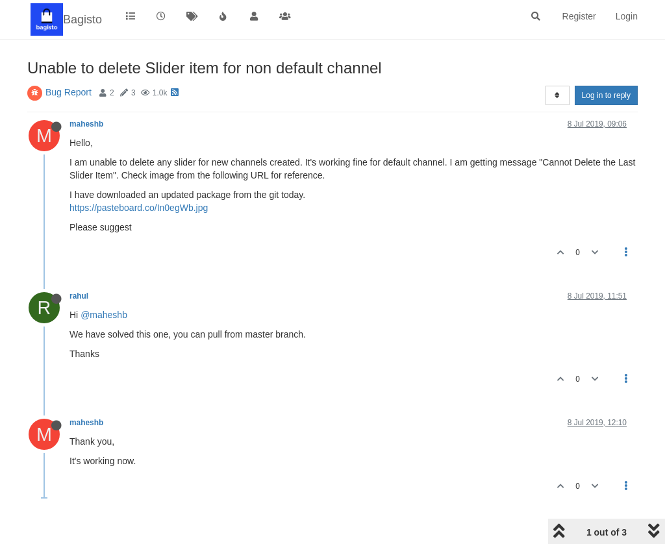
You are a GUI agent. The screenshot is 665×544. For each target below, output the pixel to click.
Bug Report (68, 92)
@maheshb (104, 315)
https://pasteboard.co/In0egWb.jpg (138, 208)
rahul (78, 296)
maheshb (86, 124)
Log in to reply (606, 95)
